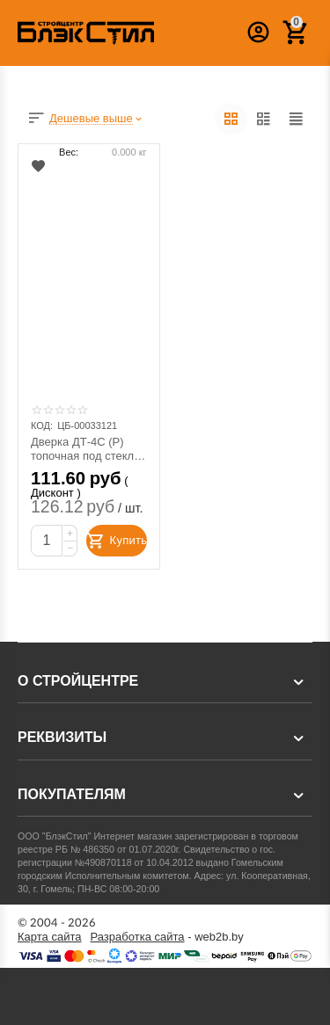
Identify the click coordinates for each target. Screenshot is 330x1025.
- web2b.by (167, 937)
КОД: (42, 425)
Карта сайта (50, 937)
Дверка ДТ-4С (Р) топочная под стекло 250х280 (86, 449)
